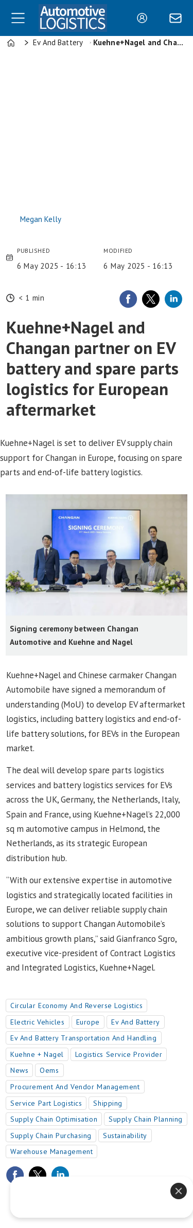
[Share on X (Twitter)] (151, 299)
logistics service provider (119, 1054)
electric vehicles (37, 1022)
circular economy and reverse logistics (76, 1005)
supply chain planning (146, 1119)
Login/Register (144, 18)
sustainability (125, 1135)
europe (88, 1022)
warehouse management (51, 1151)
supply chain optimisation (53, 1119)
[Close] (178, 1191)
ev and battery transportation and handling (83, 1038)
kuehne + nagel (37, 1054)
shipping (107, 1103)
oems (49, 1070)
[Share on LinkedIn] (173, 299)
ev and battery (135, 1022)
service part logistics (46, 1103)
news (19, 1070)
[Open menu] (18, 18)
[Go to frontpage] (73, 17)
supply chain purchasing (51, 1135)
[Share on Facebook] (128, 299)
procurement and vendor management (74, 1086)
